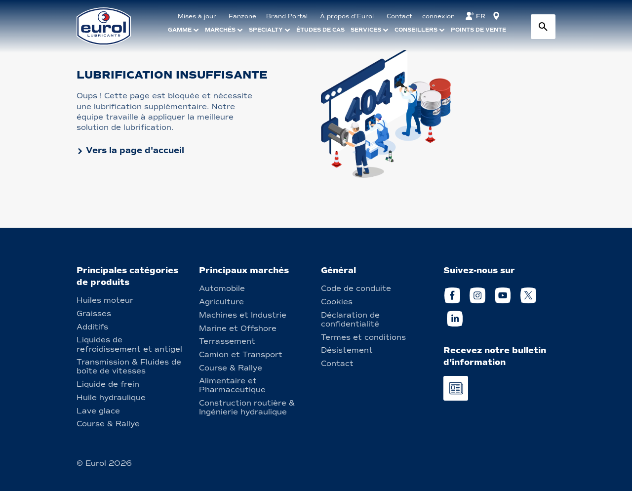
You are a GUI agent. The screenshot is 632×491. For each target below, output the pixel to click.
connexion (438, 16)
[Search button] (543, 26)
